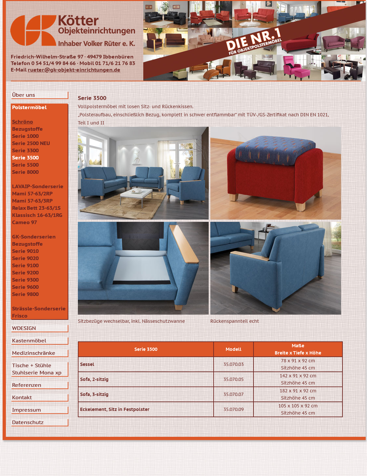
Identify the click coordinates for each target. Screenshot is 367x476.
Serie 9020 (25, 258)
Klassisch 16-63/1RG (37, 215)
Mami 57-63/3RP (32, 200)
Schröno (22, 121)
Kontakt (22, 397)
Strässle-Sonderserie (39, 308)
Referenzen (26, 385)
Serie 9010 (25, 251)
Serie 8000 (25, 172)
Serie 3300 (25, 150)
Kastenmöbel (29, 340)
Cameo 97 (24, 222)
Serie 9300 (25, 279)
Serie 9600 (25, 287)
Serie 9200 (25, 272)
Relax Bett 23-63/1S (36, 208)
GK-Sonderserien (34, 236)
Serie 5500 (25, 164)
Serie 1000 (25, 136)
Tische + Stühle (31, 365)
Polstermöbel (29, 107)
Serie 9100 (25, 265)
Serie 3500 (25, 157)
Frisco (19, 315)
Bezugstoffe (27, 128)
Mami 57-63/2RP (32, 193)
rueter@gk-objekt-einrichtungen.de (74, 69)
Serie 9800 (25, 294)
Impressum (26, 409)
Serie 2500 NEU (31, 143)
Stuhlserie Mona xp (36, 372)
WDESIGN (24, 328)
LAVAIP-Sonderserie (37, 186)
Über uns (23, 94)
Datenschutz (28, 422)
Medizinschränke (33, 353)
